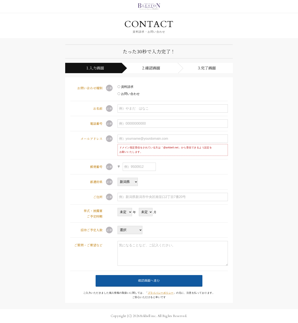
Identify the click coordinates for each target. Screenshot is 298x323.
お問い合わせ (129, 93)
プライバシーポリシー (161, 292)
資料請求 (125, 86)
